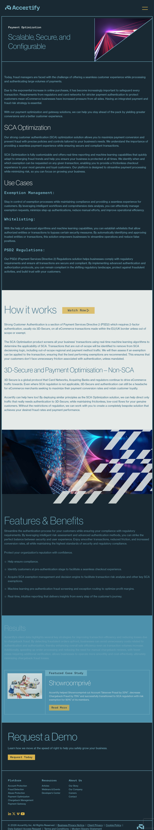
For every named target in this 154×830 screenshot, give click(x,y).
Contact (73, 796)
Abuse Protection (16, 793)
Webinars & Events (51, 789)
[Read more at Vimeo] (18, 814)
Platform (14, 780)
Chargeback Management (20, 800)
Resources (49, 780)
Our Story (73, 785)
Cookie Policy (113, 825)
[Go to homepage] (140, 826)
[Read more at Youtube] (23, 813)
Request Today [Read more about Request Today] (21, 757)
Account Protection (17, 785)
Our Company (75, 789)
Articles (45, 785)
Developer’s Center (51, 793)
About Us (75, 780)
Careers (73, 793)
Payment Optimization (18, 796)
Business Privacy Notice (71, 825)
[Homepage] (22, 8)
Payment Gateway (17, 804)
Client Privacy (95, 825)
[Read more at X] (13, 813)
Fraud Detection (16, 789)
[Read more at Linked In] (9, 813)
